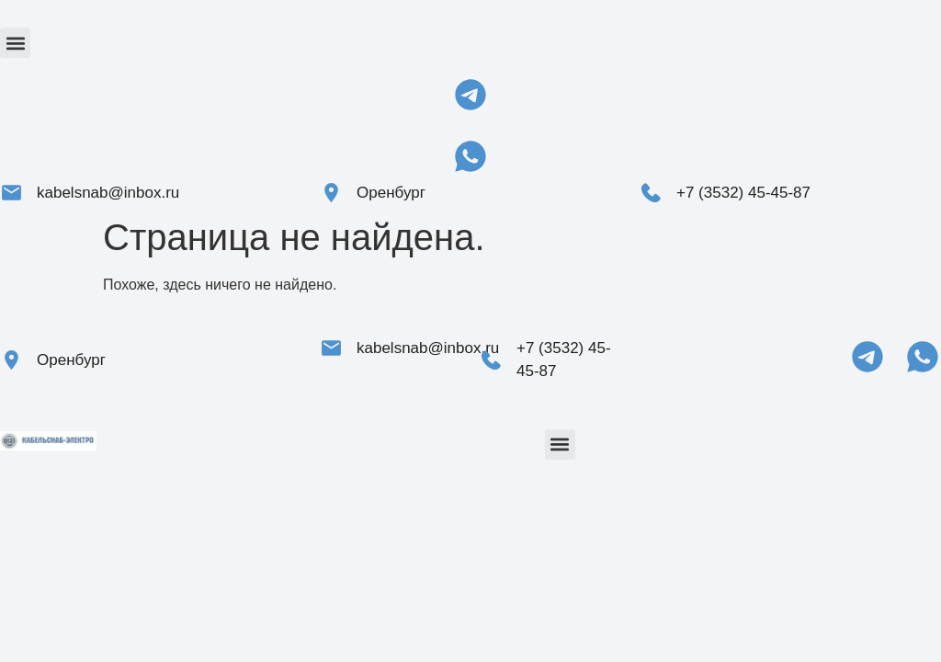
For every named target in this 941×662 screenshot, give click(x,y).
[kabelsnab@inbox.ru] (11, 192)
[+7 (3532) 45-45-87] (651, 192)
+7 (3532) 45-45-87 (743, 192)
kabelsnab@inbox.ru (108, 192)
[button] (15, 43)
